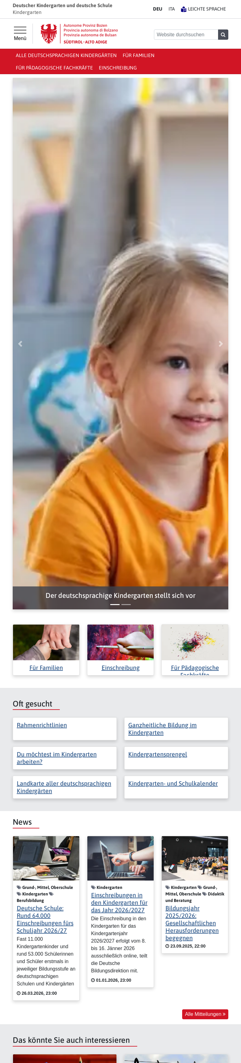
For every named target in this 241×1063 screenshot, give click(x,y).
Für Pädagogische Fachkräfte (54, 67)
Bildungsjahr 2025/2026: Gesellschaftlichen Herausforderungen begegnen (192, 922)
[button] (120, 595)
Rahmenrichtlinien (42, 725)
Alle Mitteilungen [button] (205, 1014)
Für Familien (139, 55)
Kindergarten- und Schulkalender (173, 783)
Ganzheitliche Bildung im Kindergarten (162, 728)
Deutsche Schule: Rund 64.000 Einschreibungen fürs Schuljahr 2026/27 (45, 919)
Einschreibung (118, 67)
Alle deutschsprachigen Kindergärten (66, 55)
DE (157, 8)
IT (172, 8)
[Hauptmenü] (20, 33)
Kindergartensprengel (157, 754)
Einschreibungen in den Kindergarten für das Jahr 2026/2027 (119, 902)
